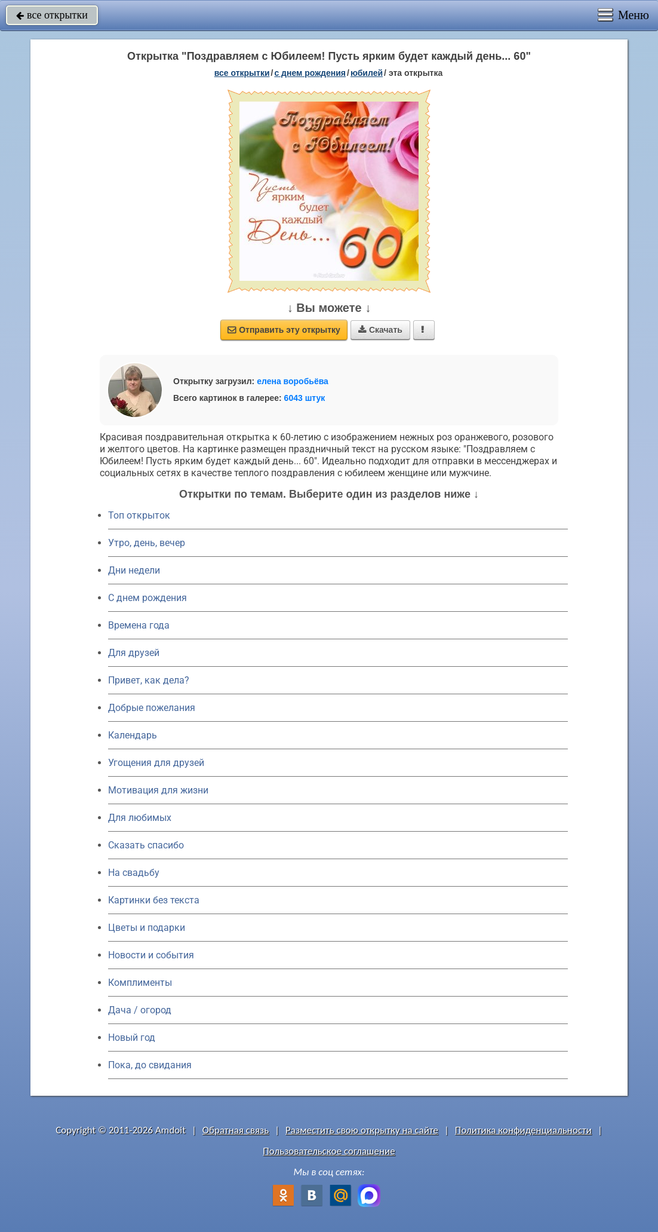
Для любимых (139, 817)
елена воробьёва (292, 381)
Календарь (132, 735)
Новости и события (151, 955)
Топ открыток (139, 515)
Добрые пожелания (151, 707)
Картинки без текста (153, 900)
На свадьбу (133, 872)
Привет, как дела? (148, 680)
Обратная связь (235, 1130)
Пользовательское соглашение (329, 1151)
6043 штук (304, 398)
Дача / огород (139, 1010)
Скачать (380, 330)
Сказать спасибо (146, 845)
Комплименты (140, 982)
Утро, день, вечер (146, 542)
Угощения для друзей (156, 762)
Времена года (139, 625)
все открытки (52, 15)
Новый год (131, 1037)
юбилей (366, 73)
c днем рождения (310, 73)
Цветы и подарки (146, 927)
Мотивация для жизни (158, 790)
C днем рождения (147, 597)
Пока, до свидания (150, 1065)
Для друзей (133, 652)
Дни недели (134, 570)
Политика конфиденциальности (523, 1130)
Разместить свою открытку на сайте (361, 1130)
